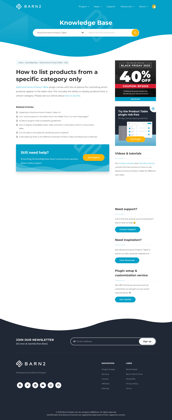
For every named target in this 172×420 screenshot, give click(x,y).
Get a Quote (125, 299)
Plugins (85, 6)
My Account (154, 7)
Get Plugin (135, 139)
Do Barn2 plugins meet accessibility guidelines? (40, 121)
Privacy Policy (132, 383)
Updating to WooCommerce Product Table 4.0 (40, 112)
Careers (105, 379)
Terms (129, 388)
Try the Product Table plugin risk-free (133, 113)
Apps (98, 6)
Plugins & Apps (108, 369)
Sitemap (105, 388)
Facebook (20, 385)
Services (105, 374)
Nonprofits (130, 379)
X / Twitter (28, 385)
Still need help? (35, 152)
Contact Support (127, 229)
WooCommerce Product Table (32, 87)
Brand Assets (131, 369)
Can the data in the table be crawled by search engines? (44, 132)
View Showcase (127, 260)
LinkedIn (36, 385)
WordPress (51, 385)
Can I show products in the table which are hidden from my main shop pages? (54, 116)
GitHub (59, 385)
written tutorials (126, 163)
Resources (127, 6)
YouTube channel (147, 163)
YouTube (44, 385)
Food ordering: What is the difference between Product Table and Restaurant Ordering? (58, 137)
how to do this (72, 95)
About (143, 6)
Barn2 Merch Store (134, 374)
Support (112, 6)
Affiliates (105, 383)
